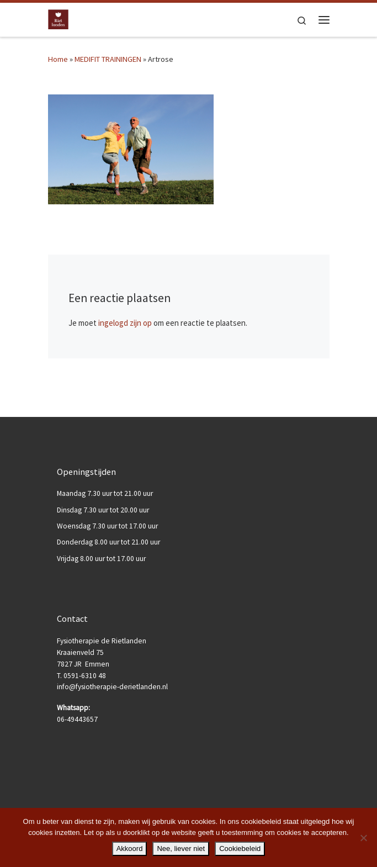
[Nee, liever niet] (363, 837)
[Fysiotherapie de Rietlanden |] (58, 18)
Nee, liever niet (181, 848)
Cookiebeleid (240, 848)
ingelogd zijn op (125, 323)
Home (58, 59)
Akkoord (129, 848)
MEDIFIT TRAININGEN (108, 59)
